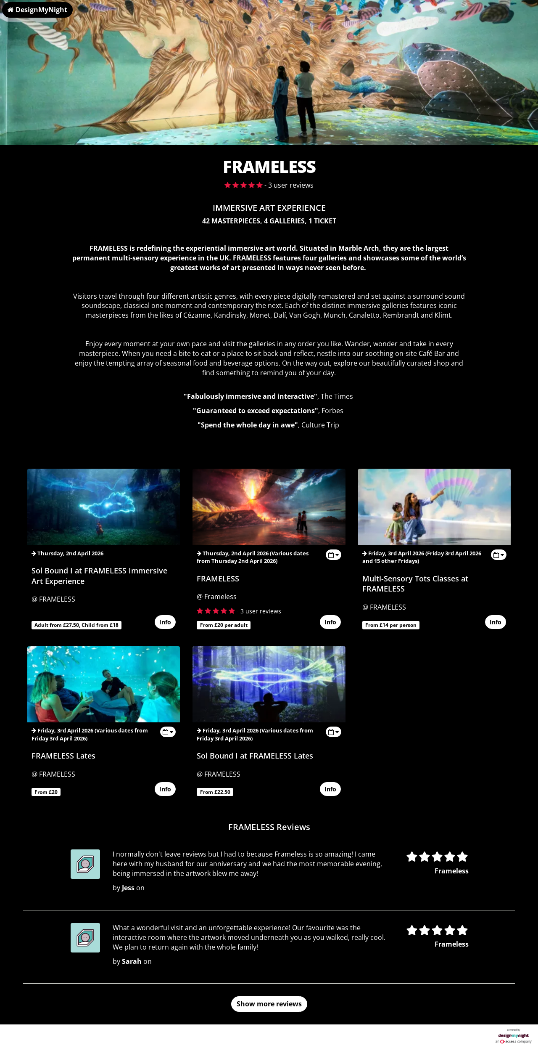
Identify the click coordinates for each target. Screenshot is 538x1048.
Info (165, 622)
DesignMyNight (37, 9)
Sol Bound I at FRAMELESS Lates (255, 756)
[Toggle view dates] (333, 554)
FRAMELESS (218, 578)
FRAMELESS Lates (63, 756)
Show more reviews (269, 1003)
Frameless (452, 871)
